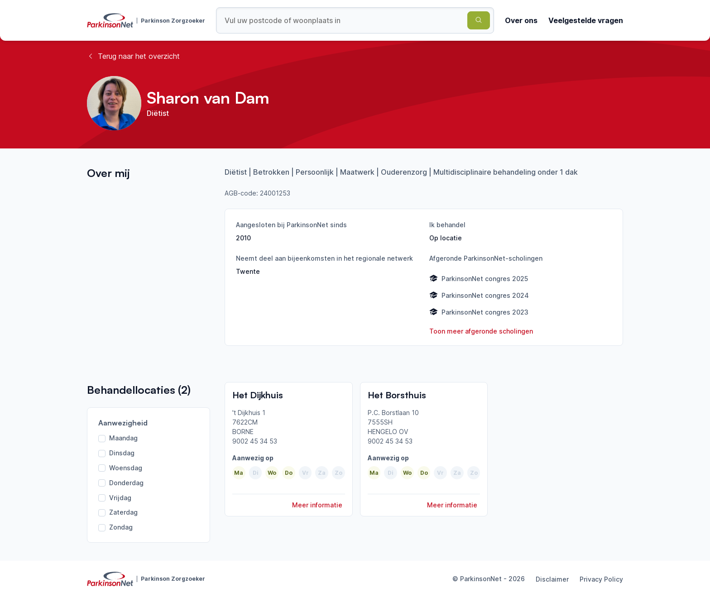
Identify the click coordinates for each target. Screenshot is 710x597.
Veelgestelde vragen (585, 20)
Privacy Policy (601, 579)
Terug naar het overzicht (133, 56)
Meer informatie (317, 505)
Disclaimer (552, 579)
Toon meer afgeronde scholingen (481, 331)
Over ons (521, 20)
